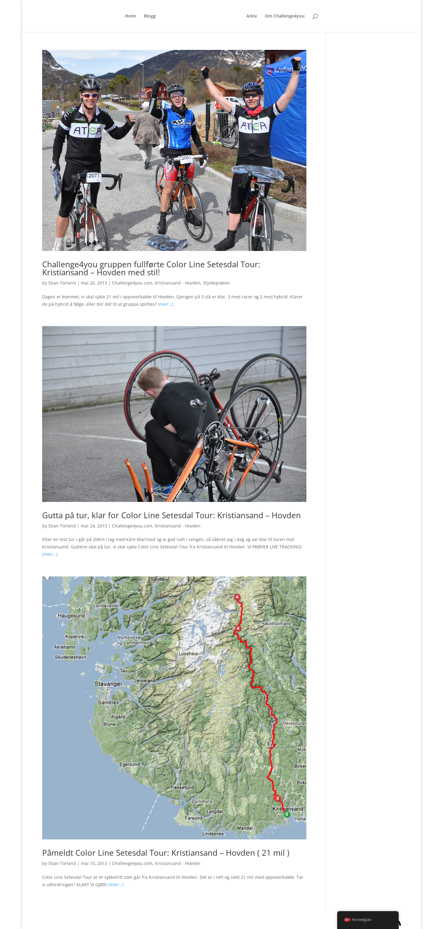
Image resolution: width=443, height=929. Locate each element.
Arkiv (251, 16)
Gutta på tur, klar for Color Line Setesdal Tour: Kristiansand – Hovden (171, 515)
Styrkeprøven (216, 283)
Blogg (150, 16)
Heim (130, 16)
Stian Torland (62, 283)
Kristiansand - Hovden (178, 283)
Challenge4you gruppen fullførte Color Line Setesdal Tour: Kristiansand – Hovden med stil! (151, 268)
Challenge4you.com (132, 283)
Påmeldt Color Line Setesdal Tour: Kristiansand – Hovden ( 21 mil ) (165, 852)
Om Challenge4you (285, 16)
